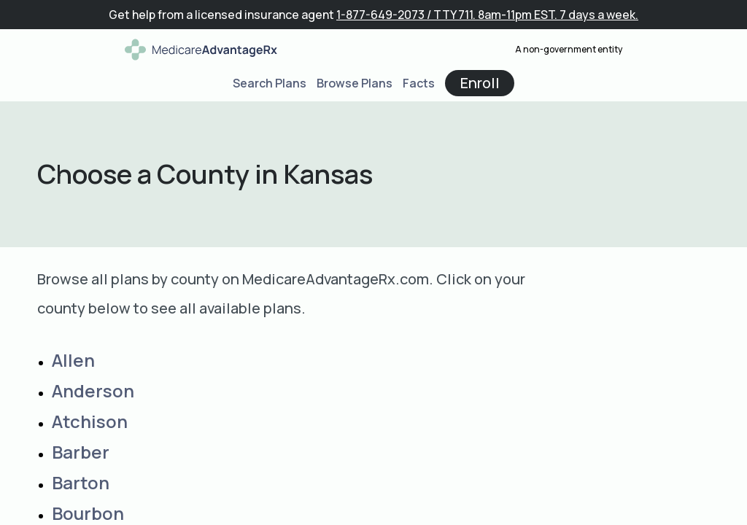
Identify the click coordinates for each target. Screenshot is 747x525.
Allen (73, 360)
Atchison (90, 421)
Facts (419, 83)
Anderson (93, 390)
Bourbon (88, 513)
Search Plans (269, 83)
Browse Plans (354, 83)
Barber (80, 452)
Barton (80, 482)
